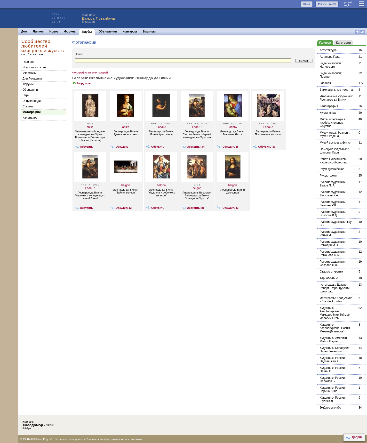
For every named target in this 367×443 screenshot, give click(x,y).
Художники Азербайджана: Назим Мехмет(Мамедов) (335, 328)
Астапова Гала (330, 56)
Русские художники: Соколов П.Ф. (333, 263)
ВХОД (306, 4)
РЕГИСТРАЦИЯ (327, 4)
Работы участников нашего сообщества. (333, 160)
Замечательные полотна (336, 89)
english (348, 5)
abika (90, 127)
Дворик (354, 437)
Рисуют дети (328, 175)
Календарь (30, 117)
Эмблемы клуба (330, 407)
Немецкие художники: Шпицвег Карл (334, 150)
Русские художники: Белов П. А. (333, 183)
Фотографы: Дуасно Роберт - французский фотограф (335, 288)
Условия (91, 439)
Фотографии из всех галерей (90, 72)
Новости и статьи (34, 67)
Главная (28, 62)
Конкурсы (130, 31)
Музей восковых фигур (335, 142)
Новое (53, 31)
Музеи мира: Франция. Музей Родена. (335, 134)
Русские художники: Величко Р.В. (333, 203)
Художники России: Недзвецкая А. (332, 359)
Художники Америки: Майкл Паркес (334, 339)
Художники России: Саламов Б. (332, 379)
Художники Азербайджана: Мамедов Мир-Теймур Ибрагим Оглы (335, 313)
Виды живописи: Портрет (331, 75)
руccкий (347, 2)
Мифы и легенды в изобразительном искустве (332, 123)
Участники (29, 73)
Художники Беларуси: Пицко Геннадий (334, 349)
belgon (125, 185)
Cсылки (28, 106)
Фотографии (32, 112)
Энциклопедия (32, 101)
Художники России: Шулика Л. (332, 399)
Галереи (325, 42)
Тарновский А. (329, 278)
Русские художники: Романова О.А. (333, 253)
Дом (24, 31)
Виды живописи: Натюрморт (331, 65)
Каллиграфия (329, 106)
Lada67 (161, 127)
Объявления (108, 31)
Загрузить (81, 83)
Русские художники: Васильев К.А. (333, 193)
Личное (38, 31)
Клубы (87, 31)
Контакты (136, 439)
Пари (26, 95)
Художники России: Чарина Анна (332, 389)
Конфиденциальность (113, 439)
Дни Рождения (32, 78)
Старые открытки (331, 271)
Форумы (70, 31)
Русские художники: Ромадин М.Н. (333, 243)
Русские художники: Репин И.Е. (333, 233)
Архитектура (328, 50)
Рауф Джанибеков (332, 169)
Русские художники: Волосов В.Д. (333, 213)
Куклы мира (328, 112)
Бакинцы (149, 31)
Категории (343, 42)
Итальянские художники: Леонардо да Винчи (336, 98)
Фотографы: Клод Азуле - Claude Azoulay (336, 299)
